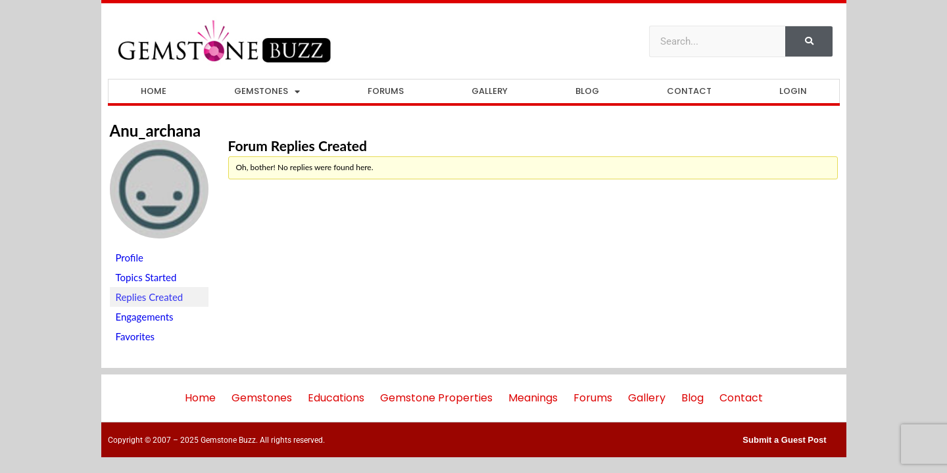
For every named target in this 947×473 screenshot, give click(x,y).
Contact (689, 91)
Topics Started (146, 277)
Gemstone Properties (436, 397)
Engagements (145, 317)
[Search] (809, 41)
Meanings (533, 397)
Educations (336, 397)
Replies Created (149, 297)
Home (153, 91)
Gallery (490, 91)
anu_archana (155, 130)
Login (793, 91)
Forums (386, 91)
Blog (587, 91)
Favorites (135, 336)
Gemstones (267, 91)
